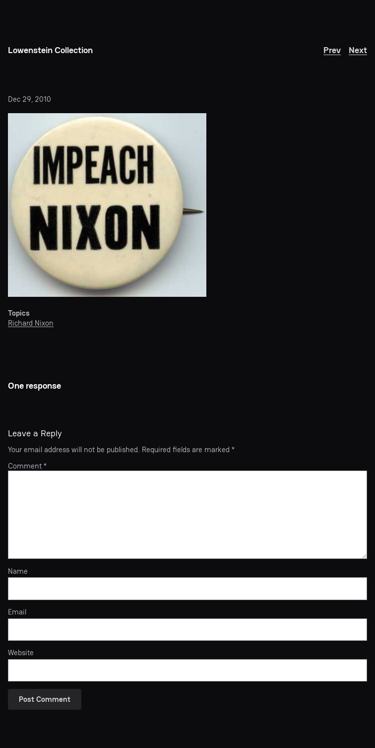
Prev (332, 50)
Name (18, 571)
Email (17, 612)
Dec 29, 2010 (29, 99)
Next (358, 50)
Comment (27, 466)
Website (21, 652)
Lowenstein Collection (50, 50)
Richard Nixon (31, 323)
